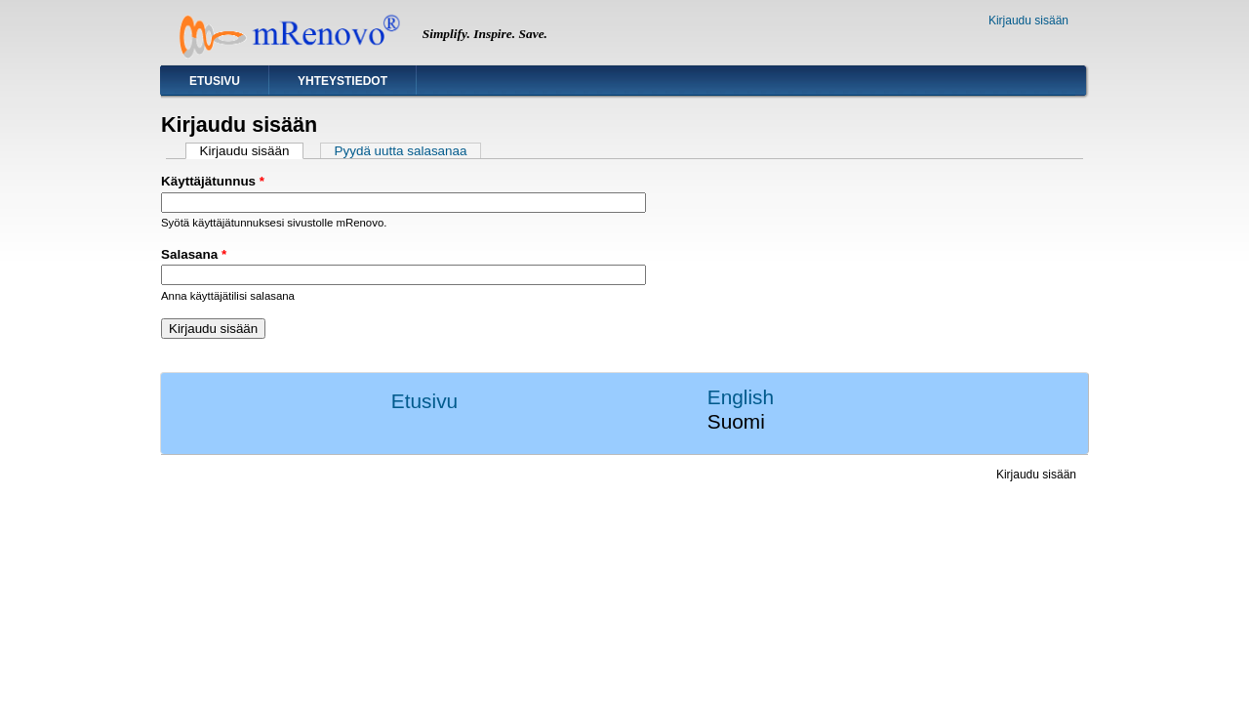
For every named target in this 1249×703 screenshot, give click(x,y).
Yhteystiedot (342, 81)
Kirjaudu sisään (1028, 20)
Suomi (736, 421)
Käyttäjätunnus (212, 181)
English (740, 397)
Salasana (193, 254)
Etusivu (214, 81)
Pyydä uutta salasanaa (401, 151)
